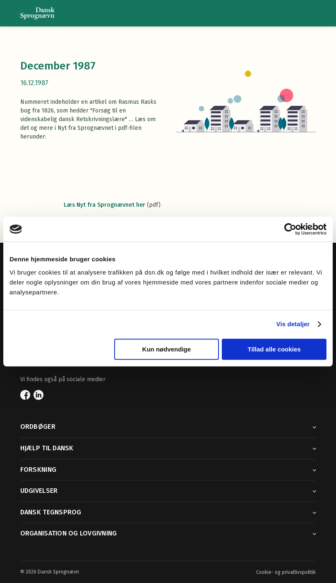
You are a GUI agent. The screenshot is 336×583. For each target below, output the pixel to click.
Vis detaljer (293, 323)
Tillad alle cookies (274, 349)
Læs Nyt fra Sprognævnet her (104, 204)
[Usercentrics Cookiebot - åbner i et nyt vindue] (290, 229)
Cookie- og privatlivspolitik (286, 572)
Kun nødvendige (166, 349)
